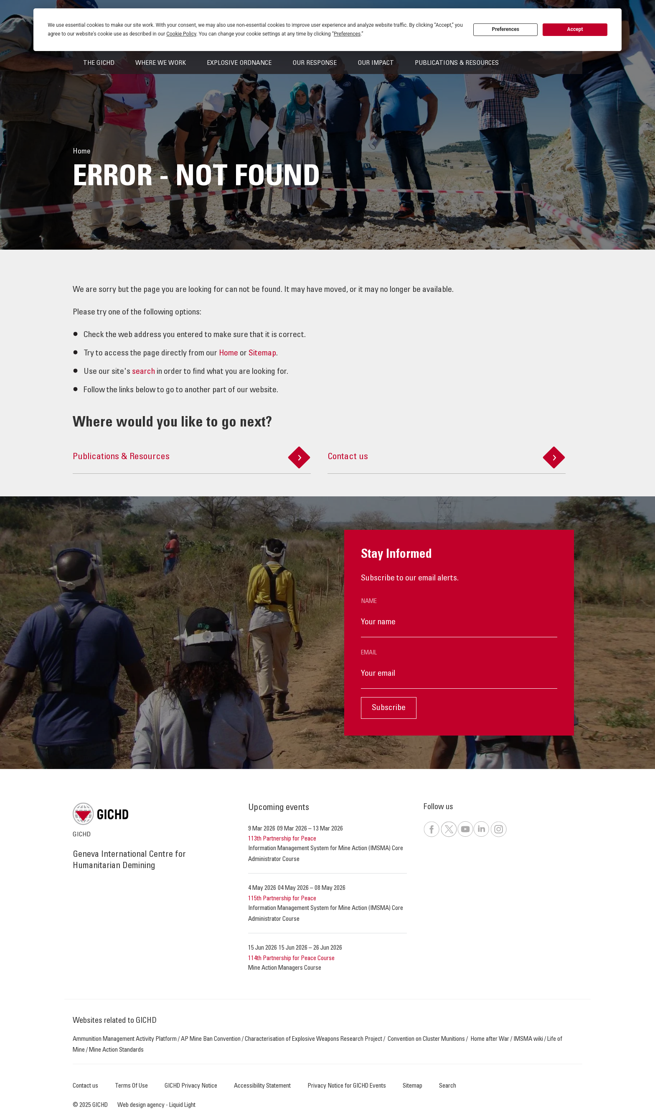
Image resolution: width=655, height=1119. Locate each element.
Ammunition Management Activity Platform (125, 1039)
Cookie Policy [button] (181, 34)
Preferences (505, 29)
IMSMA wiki (528, 1039)
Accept (575, 29)
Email (369, 653)
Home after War (490, 1039)
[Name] (459, 622)
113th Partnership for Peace (282, 839)
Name (369, 601)
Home (228, 354)
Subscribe (389, 708)
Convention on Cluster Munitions (426, 1039)
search (143, 372)
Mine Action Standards (116, 1050)
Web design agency (141, 1105)
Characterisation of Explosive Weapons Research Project (313, 1039)
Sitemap (262, 354)
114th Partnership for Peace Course (291, 958)
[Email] (459, 674)
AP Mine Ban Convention (211, 1039)
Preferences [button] (347, 34)
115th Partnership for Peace (282, 899)
